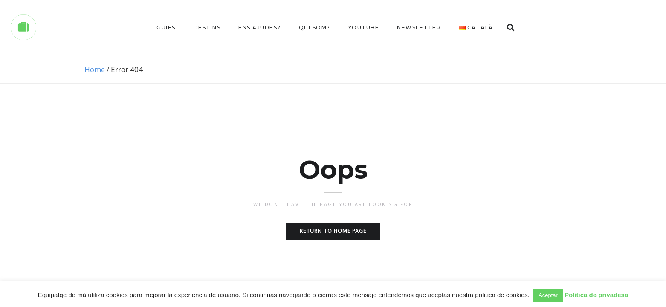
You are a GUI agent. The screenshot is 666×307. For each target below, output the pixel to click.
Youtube (363, 27)
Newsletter (419, 27)
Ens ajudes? (259, 27)
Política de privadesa (596, 294)
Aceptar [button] (548, 295)
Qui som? (314, 27)
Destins (207, 27)
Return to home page (333, 231)
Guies (166, 27)
